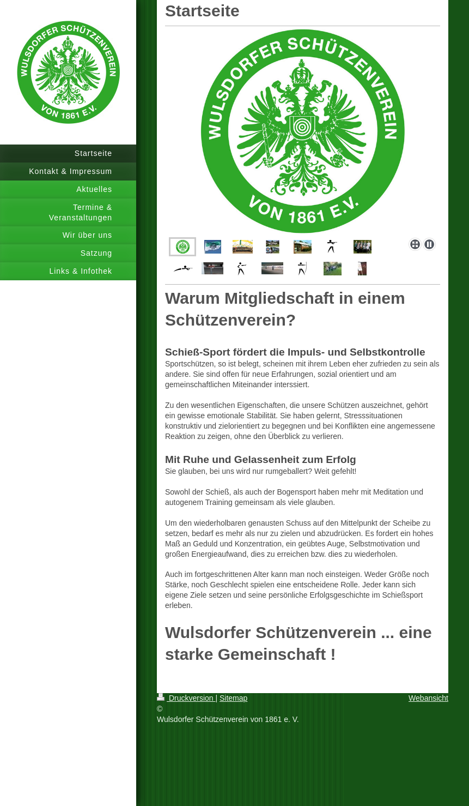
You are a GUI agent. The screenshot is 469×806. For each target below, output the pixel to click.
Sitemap (233, 698)
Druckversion (186, 698)
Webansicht (428, 698)
